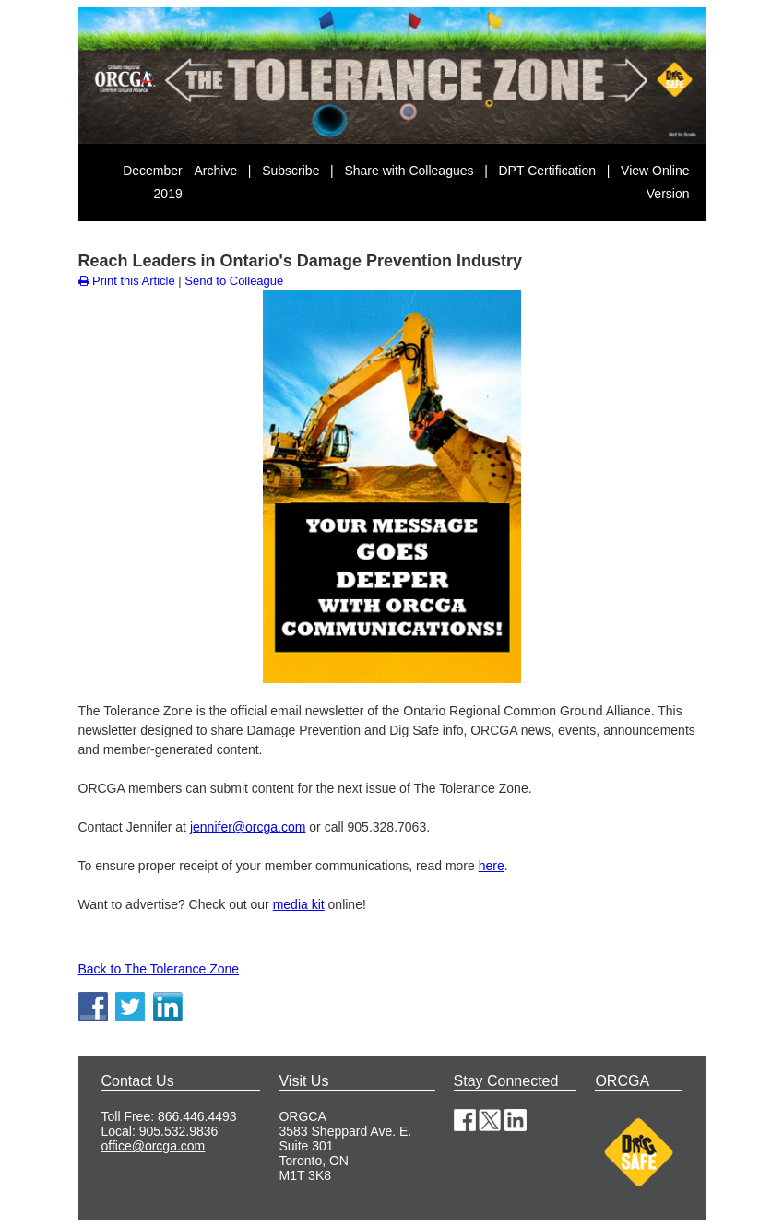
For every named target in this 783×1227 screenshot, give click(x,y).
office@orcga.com (153, 1146)
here (491, 865)
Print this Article (126, 281)
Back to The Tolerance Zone (159, 969)
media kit (299, 904)
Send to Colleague (233, 281)
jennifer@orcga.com (248, 827)
